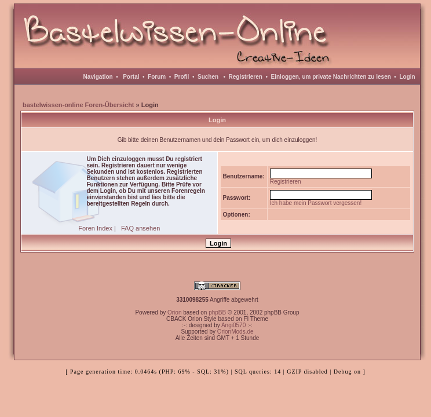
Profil (181, 77)
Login (407, 77)
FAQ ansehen (140, 228)
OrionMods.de (235, 331)
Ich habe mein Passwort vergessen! (315, 203)
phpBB (217, 312)
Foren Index (95, 228)
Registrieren (245, 77)
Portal (131, 77)
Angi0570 (233, 325)
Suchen (208, 77)
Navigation (98, 77)
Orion (174, 312)
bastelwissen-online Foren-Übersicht (78, 104)
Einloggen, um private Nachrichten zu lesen (331, 77)
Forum (157, 77)
